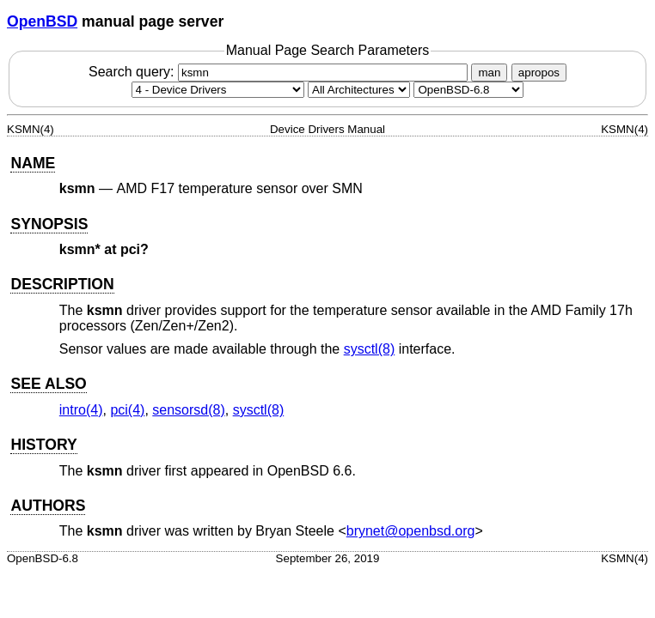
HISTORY (43, 444)
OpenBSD (42, 21)
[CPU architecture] (359, 90)
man (489, 72)
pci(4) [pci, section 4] (127, 410)
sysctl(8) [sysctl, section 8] (369, 349)
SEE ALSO (48, 383)
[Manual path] (468, 90)
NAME (32, 163)
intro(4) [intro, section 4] (81, 410)
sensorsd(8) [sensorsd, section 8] (188, 410)
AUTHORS (47, 505)
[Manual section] (218, 90)
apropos (539, 72)
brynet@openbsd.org (410, 531)
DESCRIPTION (61, 284)
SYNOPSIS (49, 224)
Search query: (280, 71)
